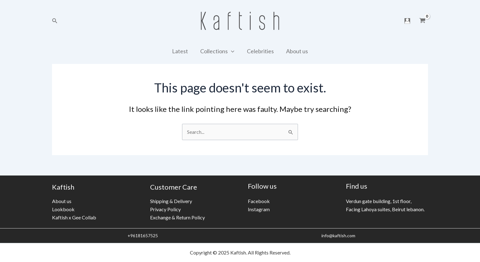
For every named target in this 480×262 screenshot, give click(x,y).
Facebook (259, 201)
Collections (218, 51)
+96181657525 (142, 235)
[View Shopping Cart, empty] (422, 21)
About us (295, 51)
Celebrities (259, 51)
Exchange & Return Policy (177, 217)
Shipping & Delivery (171, 201)
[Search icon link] (55, 21)
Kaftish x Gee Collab (74, 217)
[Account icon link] (407, 21)
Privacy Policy (165, 209)
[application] (231, 51)
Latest (182, 51)
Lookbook (63, 209)
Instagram (259, 209)
